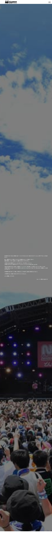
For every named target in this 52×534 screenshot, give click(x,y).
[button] (49, 2)
